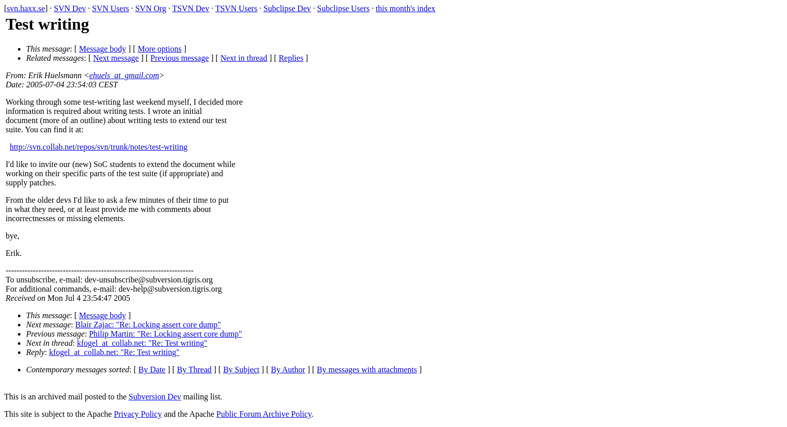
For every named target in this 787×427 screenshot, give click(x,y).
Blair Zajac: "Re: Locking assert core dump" (148, 324)
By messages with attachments (367, 369)
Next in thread (243, 58)
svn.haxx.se (26, 8)
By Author (288, 369)
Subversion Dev (155, 396)
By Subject (241, 369)
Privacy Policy (138, 414)
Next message (116, 58)
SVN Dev (70, 8)
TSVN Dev (190, 8)
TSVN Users (236, 8)
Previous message (179, 58)
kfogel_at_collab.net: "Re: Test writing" (142, 343)
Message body (102, 48)
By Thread (194, 369)
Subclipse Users (343, 8)
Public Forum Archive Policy (263, 414)
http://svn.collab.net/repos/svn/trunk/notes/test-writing (99, 147)
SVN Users (110, 8)
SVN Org (150, 8)
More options (160, 48)
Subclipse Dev (287, 8)
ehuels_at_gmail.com (124, 75)
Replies (291, 58)
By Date (152, 369)
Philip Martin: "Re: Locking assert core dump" (165, 333)
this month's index (406, 8)
